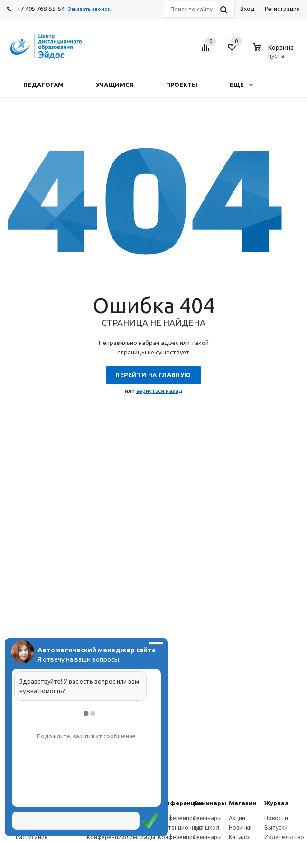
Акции (237, 818)
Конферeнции (180, 803)
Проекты (181, 84)
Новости (276, 818)
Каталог (240, 837)
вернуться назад (159, 391)
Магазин (242, 803)
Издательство (284, 837)
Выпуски (276, 827)
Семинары (209, 803)
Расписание (32, 837)
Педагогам (43, 84)
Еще (241, 84)
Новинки (240, 827)
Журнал (276, 803)
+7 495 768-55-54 (41, 8)
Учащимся (115, 84)
